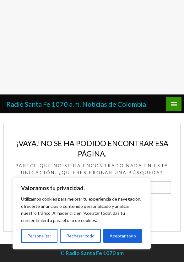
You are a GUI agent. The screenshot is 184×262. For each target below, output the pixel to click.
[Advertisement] (92, 47)
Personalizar (39, 235)
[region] (82, 213)
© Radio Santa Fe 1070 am (92, 253)
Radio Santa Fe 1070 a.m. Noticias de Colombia (76, 104)
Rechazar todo (80, 235)
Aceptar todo (123, 235)
